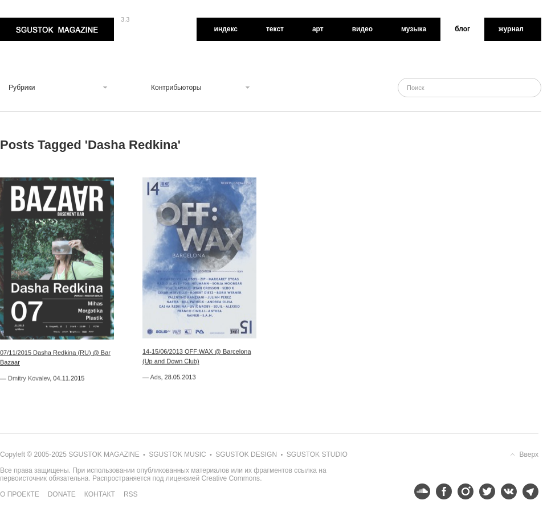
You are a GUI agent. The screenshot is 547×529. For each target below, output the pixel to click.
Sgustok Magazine (57, 29)
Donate (62, 494)
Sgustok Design (246, 454)
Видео (362, 29)
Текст (275, 29)
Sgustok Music (177, 454)
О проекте (19, 494)
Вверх (529, 454)
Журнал (511, 29)
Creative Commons (230, 478)
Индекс (226, 29)
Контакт (99, 494)
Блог (462, 29)
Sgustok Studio (317, 454)
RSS (131, 494)
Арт (318, 29)
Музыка (413, 29)
